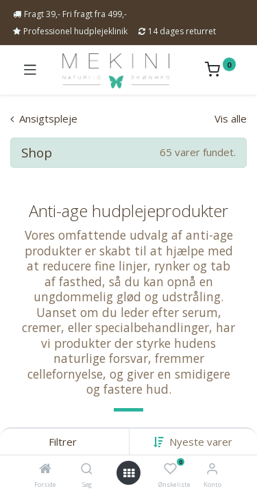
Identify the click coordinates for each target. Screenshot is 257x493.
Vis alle (231, 118)
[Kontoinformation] (212, 468)
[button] (200, 441)
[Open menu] (128, 473)
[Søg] (86, 469)
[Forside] (45, 469)
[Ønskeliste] (170, 469)
